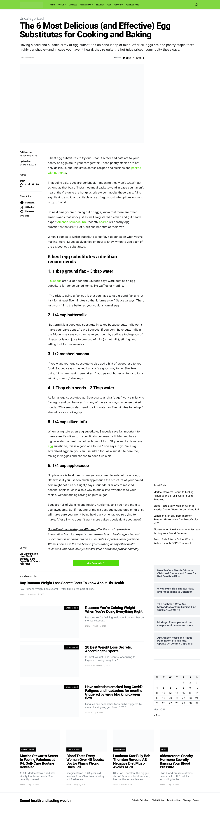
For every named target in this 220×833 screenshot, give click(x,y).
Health (61, 4)
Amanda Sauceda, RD (71, 222)
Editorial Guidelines (140, 800)
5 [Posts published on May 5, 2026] (163, 687)
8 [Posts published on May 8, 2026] (183, 687)
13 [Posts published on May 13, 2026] (170, 692)
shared (103, 222)
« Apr (157, 715)
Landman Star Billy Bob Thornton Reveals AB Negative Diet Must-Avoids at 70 (176, 519)
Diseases (73, 4)
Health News (85, 4)
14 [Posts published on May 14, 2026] (177, 692)
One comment (28, 58)
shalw (22, 181)
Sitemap (186, 800)
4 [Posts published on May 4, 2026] (157, 687)
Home (52, 4)
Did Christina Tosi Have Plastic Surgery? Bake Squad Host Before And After (30, 558)
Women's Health (27, 749)
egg (50, 446)
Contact (196, 800)
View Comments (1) (96, 563)
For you (117, 4)
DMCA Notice (158, 800)
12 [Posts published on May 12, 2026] (163, 692)
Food (109, 4)
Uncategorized (32, 18)
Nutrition (100, 4)
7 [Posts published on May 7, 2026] (177, 687)
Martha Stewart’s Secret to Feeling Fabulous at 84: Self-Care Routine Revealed (173, 495)
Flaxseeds (54, 280)
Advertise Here (132, 4)
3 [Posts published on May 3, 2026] (197, 682)
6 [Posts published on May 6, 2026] (170, 687)
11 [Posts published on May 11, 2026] (157, 692)
